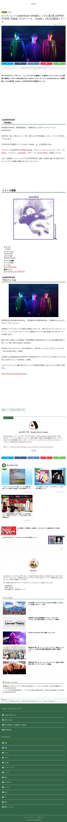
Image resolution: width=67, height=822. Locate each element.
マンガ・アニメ (9, 767)
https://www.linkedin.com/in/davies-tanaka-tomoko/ (31, 447)
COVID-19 (7, 782)
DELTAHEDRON (10, 267)
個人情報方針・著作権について (15, 589)
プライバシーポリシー (29, 817)
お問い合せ (40, 817)
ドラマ (6, 757)
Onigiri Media (11, 682)
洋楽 (5, 777)
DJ (5, 797)
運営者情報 (8, 586)
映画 (5, 748)
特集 (5, 802)
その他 (6, 762)
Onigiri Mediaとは (10, 715)
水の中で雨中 (42, 153)
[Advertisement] (33, 99)
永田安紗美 (22, 153)
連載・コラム (8, 807)
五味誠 (29, 150)
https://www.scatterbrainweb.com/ (14, 374)
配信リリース (6, 409)
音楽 (5, 792)
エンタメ (7, 787)
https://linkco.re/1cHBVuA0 (14, 271)
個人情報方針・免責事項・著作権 (15, 725)
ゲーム (6, 753)
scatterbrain (22, 409)
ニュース (4, 12)
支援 (5, 743)
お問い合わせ (9, 587)
